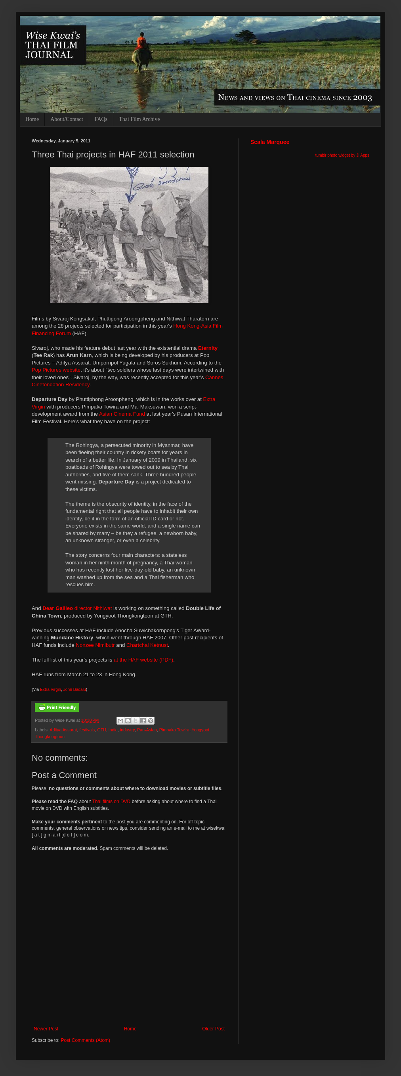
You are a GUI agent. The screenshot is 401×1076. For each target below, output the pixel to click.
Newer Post (46, 1029)
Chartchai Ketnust (147, 645)
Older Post (213, 1029)
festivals (87, 729)
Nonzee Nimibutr (95, 645)
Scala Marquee (269, 142)
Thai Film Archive (139, 119)
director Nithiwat (77, 608)
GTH (101, 729)
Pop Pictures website (56, 370)
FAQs (101, 119)
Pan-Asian (147, 729)
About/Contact (66, 119)
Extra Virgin (50, 689)
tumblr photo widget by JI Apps (342, 155)
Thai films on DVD (111, 801)
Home (32, 119)
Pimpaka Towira (174, 729)
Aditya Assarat (63, 729)
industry (127, 729)
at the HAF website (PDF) (143, 660)
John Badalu (74, 689)
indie (113, 729)
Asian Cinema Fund (122, 414)
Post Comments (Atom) (85, 1040)
